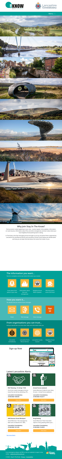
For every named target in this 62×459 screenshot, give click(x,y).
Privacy (23, 457)
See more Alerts (11, 435)
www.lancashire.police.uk (17, 454)
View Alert (18, 400)
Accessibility (29, 457)
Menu (52, 13)
